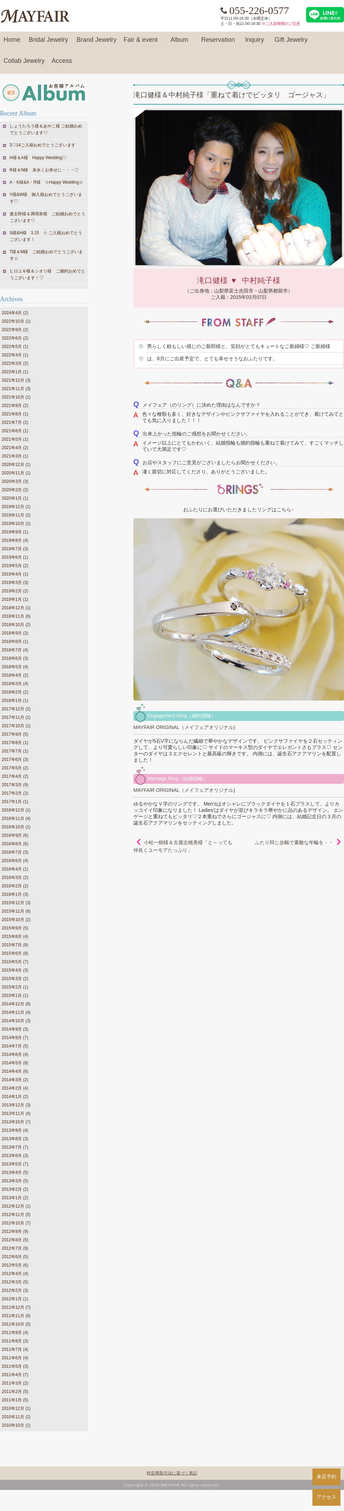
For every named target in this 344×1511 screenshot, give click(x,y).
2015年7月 (12, 944)
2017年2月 (12, 793)
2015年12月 (13, 902)
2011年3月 (12, 1383)
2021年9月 (12, 405)
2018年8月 (12, 641)
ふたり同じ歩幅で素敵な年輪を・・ (294, 842)
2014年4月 (12, 1071)
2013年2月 (12, 1189)
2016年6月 (12, 860)
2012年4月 (12, 1273)
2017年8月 (12, 742)
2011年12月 (13, 1307)
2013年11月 (13, 1113)
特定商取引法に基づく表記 (172, 1473)
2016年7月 (12, 852)
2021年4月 (12, 447)
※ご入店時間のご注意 (281, 23)
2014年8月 (12, 1037)
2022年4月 (12, 355)
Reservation (218, 43)
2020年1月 (12, 498)
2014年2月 (12, 1088)
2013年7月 (12, 1147)
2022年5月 (12, 346)
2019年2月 (12, 591)
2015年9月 (12, 928)
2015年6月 (12, 953)
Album (179, 43)
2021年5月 (12, 439)
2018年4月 (12, 675)
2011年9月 (12, 1332)
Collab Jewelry (24, 64)
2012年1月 (12, 1298)
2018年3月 (12, 683)
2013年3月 (12, 1180)
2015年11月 (13, 911)
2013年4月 (12, 1172)
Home (12, 43)
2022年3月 (12, 363)
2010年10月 (13, 1425)
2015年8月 (12, 936)
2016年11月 (13, 818)
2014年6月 (12, 1054)
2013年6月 (12, 1155)
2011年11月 (13, 1315)
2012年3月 (12, 1282)
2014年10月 (13, 1020)
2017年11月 (13, 717)
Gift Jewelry (291, 43)
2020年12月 (13, 464)
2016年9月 (12, 835)
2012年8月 (12, 1239)
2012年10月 (13, 1223)
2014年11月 (13, 1012)
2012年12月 (13, 1206)
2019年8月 (12, 540)
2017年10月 (13, 725)
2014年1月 (12, 1096)
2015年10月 (13, 919)
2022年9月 (12, 329)
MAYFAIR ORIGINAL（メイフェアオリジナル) (184, 727)
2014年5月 (12, 1062)
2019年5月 (12, 565)
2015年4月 (12, 970)
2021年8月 (12, 414)
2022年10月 (13, 321)
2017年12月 (13, 709)
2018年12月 (13, 607)
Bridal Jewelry (48, 43)
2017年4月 (12, 776)
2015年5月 (12, 961)
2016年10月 (13, 827)
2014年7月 (12, 1046)
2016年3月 (12, 877)
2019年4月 (12, 574)
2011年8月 (12, 1341)
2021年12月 (13, 380)
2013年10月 (13, 1121)
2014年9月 (12, 1029)
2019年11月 (13, 515)
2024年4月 (12, 312)
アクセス (326, 1497)
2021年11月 (13, 388)
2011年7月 (12, 1349)
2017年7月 (12, 751)
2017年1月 (12, 801)
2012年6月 (12, 1256)
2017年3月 (12, 784)
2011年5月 (12, 1366)
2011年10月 (13, 1324)
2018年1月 (12, 700)
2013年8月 (12, 1138)
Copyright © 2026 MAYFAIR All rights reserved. (172, 1485)
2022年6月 (12, 338)
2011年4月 (12, 1374)
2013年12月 (13, 1105)
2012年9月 (12, 1231)
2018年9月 (12, 633)
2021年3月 (12, 456)
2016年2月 (12, 885)
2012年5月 (12, 1265)
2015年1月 (12, 995)
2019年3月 (12, 582)
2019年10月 (13, 523)
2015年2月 (12, 987)
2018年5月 (12, 666)
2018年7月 (12, 650)
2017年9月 (12, 734)
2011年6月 (12, 1357)
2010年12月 (13, 1408)
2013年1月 (12, 1197)
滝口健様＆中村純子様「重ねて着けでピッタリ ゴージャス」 (231, 95)
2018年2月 (12, 692)
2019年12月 (13, 506)
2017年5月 (12, 768)
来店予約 (326, 1476)
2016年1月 (12, 894)
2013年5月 (12, 1164)
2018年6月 (12, 658)
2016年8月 (12, 843)
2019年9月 (12, 532)
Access (62, 64)
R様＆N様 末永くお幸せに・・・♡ (44, 169)
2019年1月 (12, 599)
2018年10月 (13, 624)
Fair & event (141, 43)
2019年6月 (12, 557)
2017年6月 (12, 759)
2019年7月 (12, 548)
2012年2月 (12, 1290)
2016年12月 (13, 810)
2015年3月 (12, 978)
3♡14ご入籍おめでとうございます (42, 145)
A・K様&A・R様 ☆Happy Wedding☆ (46, 182)
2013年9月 (12, 1130)
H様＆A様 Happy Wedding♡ (38, 157)
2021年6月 (12, 430)
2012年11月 (13, 1214)
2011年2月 (12, 1391)
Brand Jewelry (97, 43)
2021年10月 (13, 397)
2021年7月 (12, 422)
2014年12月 (13, 1003)
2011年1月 (12, 1400)
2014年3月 (12, 1079)
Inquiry (254, 43)
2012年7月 (12, 1248)
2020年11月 (13, 473)
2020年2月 (12, 489)
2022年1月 (12, 371)
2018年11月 (13, 616)
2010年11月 (13, 1416)
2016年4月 (12, 869)
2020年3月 (12, 481)
